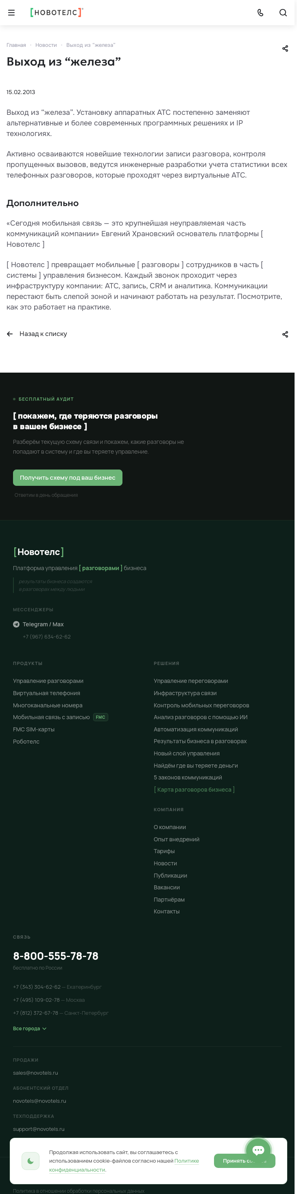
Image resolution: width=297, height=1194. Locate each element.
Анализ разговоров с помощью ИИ (200, 717)
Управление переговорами (191, 681)
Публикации (170, 875)
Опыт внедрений (176, 839)
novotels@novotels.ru (39, 1100)
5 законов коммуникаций (188, 777)
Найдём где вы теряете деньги (196, 765)
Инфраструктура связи (185, 693)
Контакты (167, 911)
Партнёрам (169, 899)
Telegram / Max (38, 624)
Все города (29, 1028)
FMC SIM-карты (34, 729)
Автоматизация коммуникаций (196, 729)
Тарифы (164, 851)
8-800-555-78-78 (55, 955)
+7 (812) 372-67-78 (61, 1012)
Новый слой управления (187, 753)
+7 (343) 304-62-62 (57, 986)
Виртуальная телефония (46, 693)
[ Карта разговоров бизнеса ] (194, 789)
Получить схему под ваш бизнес (68, 477)
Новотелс (38, 552)
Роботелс (26, 741)
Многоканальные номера (48, 705)
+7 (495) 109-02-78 (49, 999)
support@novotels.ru (39, 1129)
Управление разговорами (48, 681)
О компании (170, 827)
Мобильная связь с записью (60, 717)
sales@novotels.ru (35, 1072)
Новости (165, 863)
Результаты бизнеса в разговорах (200, 741)
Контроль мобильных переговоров (201, 705)
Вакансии (167, 887)
